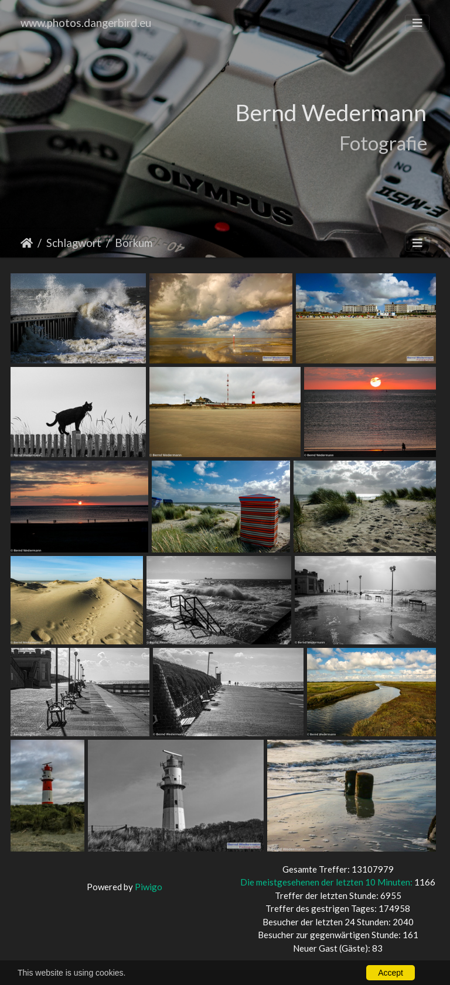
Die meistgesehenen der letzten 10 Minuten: (327, 882)
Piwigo (148, 886)
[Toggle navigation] (417, 23)
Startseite (27, 243)
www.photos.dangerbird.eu (86, 22)
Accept (390, 972)
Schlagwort (73, 242)
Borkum (133, 242)
